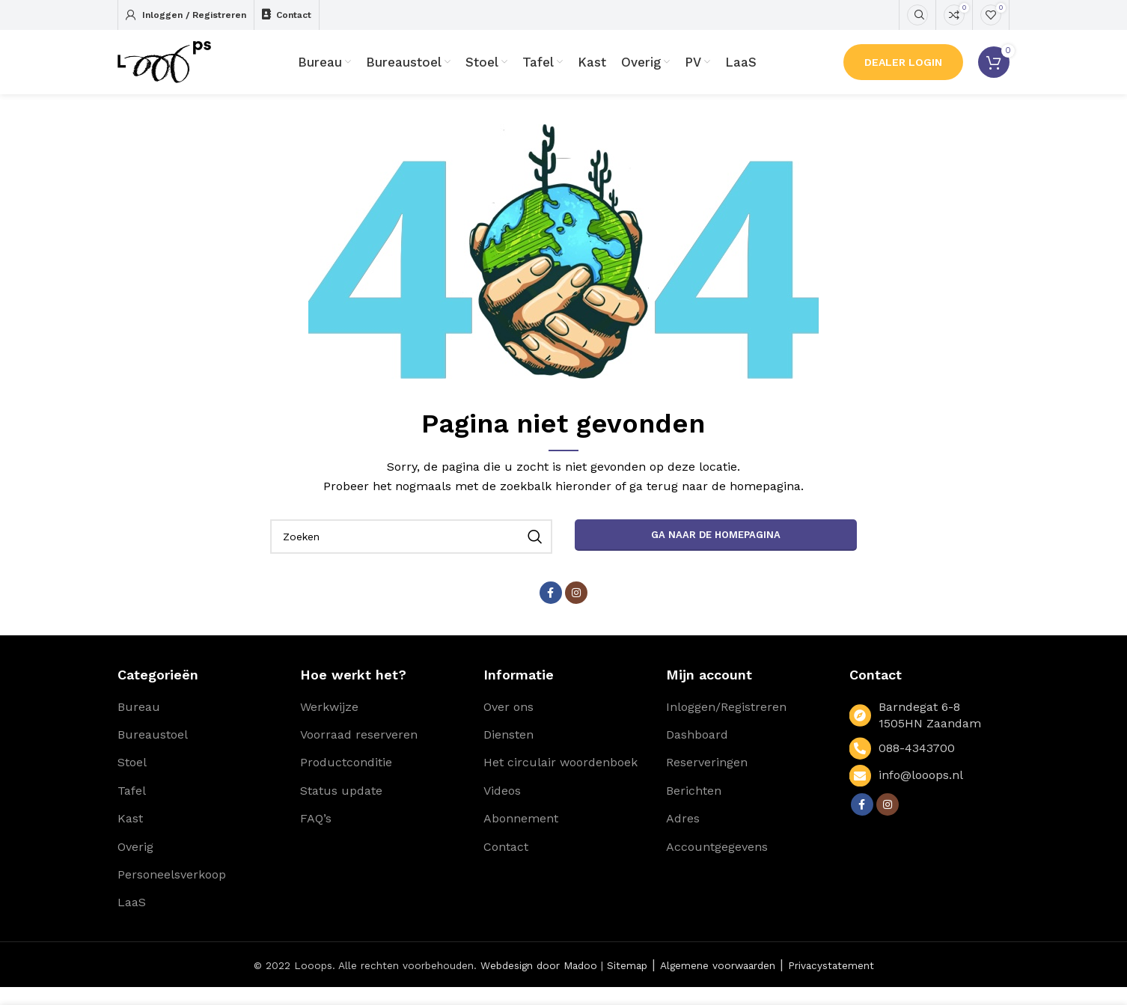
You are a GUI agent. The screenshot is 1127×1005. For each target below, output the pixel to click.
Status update (341, 808)
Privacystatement (831, 983)
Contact (505, 865)
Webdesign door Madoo (538, 983)
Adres (683, 836)
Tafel (131, 808)
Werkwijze (329, 725)
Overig (135, 865)
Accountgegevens (717, 865)
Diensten (508, 752)
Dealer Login (903, 71)
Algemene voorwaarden (717, 983)
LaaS (131, 921)
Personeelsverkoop (171, 892)
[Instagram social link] (576, 610)
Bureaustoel (152, 752)
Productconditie (346, 781)
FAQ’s (316, 836)
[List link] (929, 767)
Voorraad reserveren (359, 752)
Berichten (693, 808)
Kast (130, 836)
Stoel (132, 781)
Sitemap (627, 983)
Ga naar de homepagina (716, 552)
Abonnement (520, 836)
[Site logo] (173, 69)
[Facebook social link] (551, 610)
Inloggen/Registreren (726, 725)
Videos (502, 808)
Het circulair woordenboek (560, 781)
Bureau (138, 725)
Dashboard (697, 752)
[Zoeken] (917, 15)
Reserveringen (707, 781)
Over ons (508, 725)
